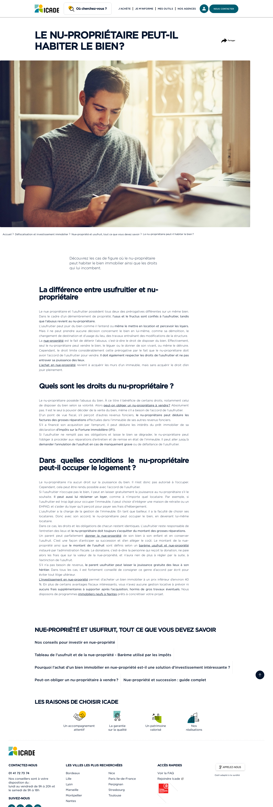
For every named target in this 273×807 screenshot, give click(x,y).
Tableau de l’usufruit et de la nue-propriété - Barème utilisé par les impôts (103, 654)
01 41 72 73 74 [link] (19, 773)
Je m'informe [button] (144, 8)
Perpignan (115, 784)
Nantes (71, 801)
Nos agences (187, 8)
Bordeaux (73, 773)
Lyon (69, 784)
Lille (68, 779)
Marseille (72, 790)
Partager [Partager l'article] (228, 39)
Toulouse (114, 795)
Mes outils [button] (165, 8)
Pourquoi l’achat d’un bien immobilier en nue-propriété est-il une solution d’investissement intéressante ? (132, 667)
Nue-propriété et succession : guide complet (164, 680)
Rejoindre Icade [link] (169, 779)
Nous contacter (224, 8)
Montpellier (74, 795)
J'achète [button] (124, 8)
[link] (47, 8)
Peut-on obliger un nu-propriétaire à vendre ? (76, 680)
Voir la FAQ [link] (165, 773)
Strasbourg (116, 790)
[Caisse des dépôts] (167, 802)
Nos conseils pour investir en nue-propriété (75, 642)
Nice (111, 773)
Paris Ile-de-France (122, 779)
